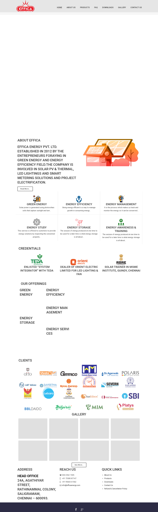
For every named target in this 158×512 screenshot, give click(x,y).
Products (85, 7)
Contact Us (136, 7)
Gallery (122, 7)
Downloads (108, 7)
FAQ (96, 7)
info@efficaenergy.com (71, 485)
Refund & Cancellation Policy (115, 489)
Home (59, 7)
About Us (71, 7)
